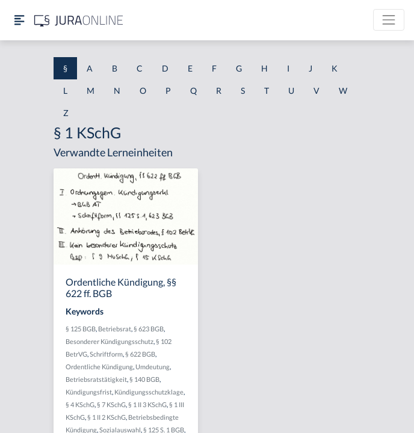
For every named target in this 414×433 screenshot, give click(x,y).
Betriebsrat (114, 329)
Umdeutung (152, 366)
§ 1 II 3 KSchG (147, 404)
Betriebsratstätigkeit (96, 379)
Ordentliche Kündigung (99, 366)
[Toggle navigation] (388, 20)
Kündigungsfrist (89, 392)
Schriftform (106, 354)
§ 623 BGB (149, 329)
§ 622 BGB (140, 354)
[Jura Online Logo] (79, 20)
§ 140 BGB (144, 379)
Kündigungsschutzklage (149, 392)
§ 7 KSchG (111, 404)
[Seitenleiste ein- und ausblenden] (19, 20)
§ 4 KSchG (80, 404)
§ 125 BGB (81, 329)
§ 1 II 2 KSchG (106, 417)
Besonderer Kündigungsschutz (109, 341)
